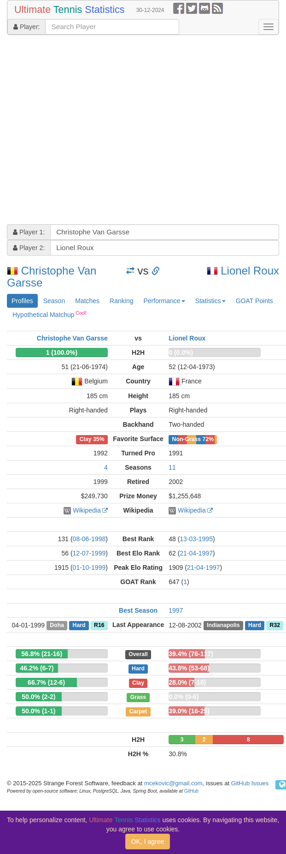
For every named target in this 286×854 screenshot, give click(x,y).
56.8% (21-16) (41, 653)
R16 (99, 625)
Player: (26, 26)
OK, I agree (147, 841)
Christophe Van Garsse (51, 276)
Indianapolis (223, 625)
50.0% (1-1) (38, 711)
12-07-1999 (89, 553)
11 (172, 467)
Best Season (138, 610)
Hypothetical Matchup (49, 314)
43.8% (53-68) (189, 668)
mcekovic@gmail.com (173, 783)
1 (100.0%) (61, 352)
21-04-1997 (196, 553)
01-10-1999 (89, 567)
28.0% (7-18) (187, 682)
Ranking (121, 301)
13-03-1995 (196, 539)
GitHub (191, 791)
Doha (57, 625)
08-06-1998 (89, 539)
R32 (275, 625)
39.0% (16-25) (189, 711)
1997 (176, 610)
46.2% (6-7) (37, 668)
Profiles (22, 301)
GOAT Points (254, 301)
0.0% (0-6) (183, 696)
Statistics (210, 301)
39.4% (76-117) (191, 653)
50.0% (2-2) (38, 696)
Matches (87, 301)
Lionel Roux (250, 270)
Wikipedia (87, 510)
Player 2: (29, 247)
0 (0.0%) (181, 352)
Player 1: (29, 232)
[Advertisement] (86, 130)
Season (54, 301)
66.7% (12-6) (46, 682)
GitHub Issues (250, 783)
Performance (164, 301)
